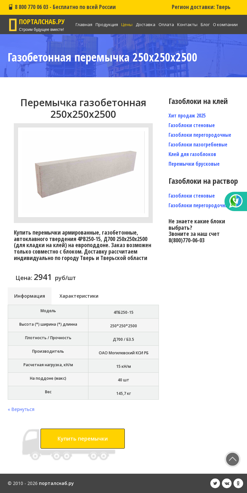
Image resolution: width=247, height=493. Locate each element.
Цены (127, 24)
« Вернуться (21, 409)
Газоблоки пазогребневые (198, 144)
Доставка (145, 24)
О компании (225, 24)
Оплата (166, 24)
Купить (83, 438)
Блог (205, 24)
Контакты (187, 24)
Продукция (107, 24)
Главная (84, 24)
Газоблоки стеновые (192, 125)
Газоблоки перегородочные (200, 134)
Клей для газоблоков (192, 154)
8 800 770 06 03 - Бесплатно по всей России (62, 7)
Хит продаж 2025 (187, 115)
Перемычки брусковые (194, 163)
